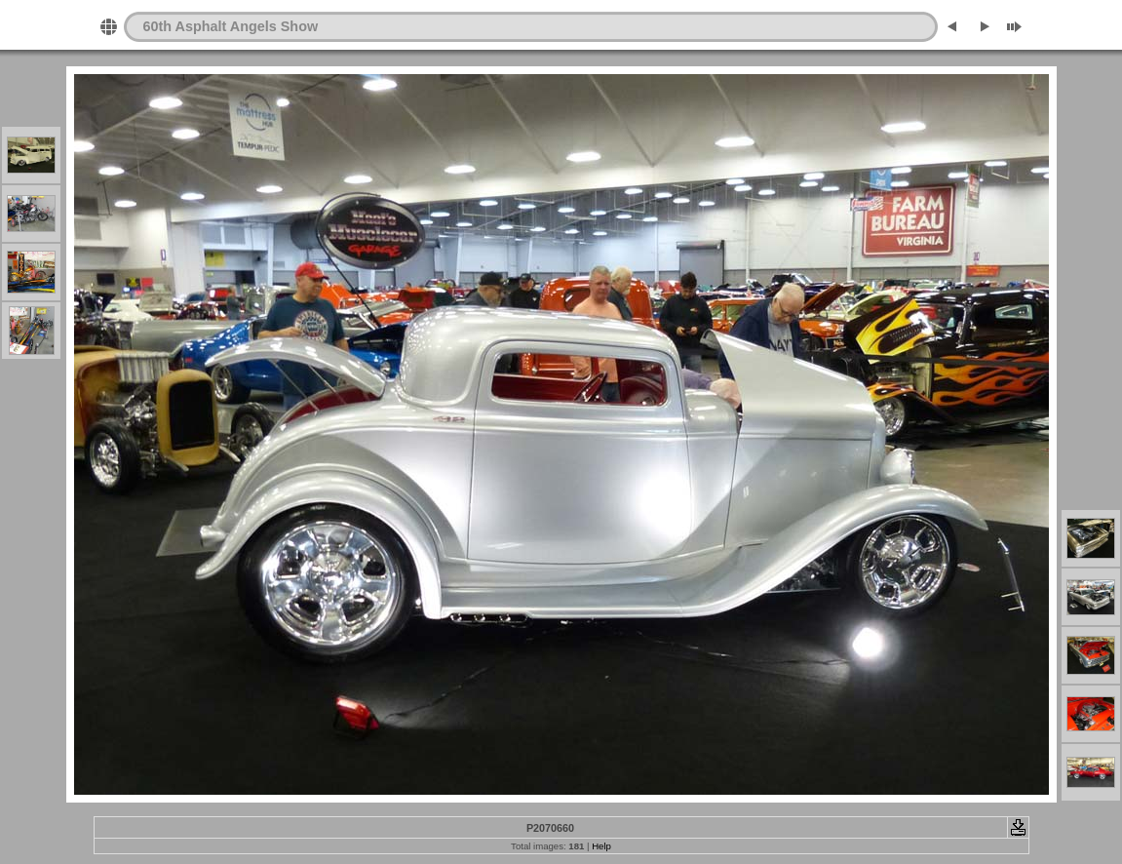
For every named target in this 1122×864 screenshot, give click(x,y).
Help (601, 846)
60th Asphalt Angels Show (231, 26)
